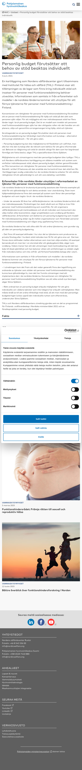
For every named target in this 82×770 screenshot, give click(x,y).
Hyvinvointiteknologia (12, 682)
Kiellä (41, 437)
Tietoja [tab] (67, 338)
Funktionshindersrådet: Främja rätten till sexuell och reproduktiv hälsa (33, 511)
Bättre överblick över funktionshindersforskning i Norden (36, 590)
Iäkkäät (5, 685)
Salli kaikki (41, 419)
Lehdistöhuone (9, 731)
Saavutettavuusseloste (13, 736)
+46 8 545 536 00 (18, 643)
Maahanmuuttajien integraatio (16, 688)
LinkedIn (6, 711)
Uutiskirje (6, 714)
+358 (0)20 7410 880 (19, 654)
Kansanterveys (9, 676)
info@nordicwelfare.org (13, 646)
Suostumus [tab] (14, 338)
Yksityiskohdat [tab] (41, 338)
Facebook (6, 705)
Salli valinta (41, 428)
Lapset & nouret (9, 673)
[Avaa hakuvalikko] (73, 5)
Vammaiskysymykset (12, 679)
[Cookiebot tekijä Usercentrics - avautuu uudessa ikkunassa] (67, 331)
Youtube (6, 708)
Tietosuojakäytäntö (11, 734)
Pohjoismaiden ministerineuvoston (33, 751)
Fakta (5, 316)
